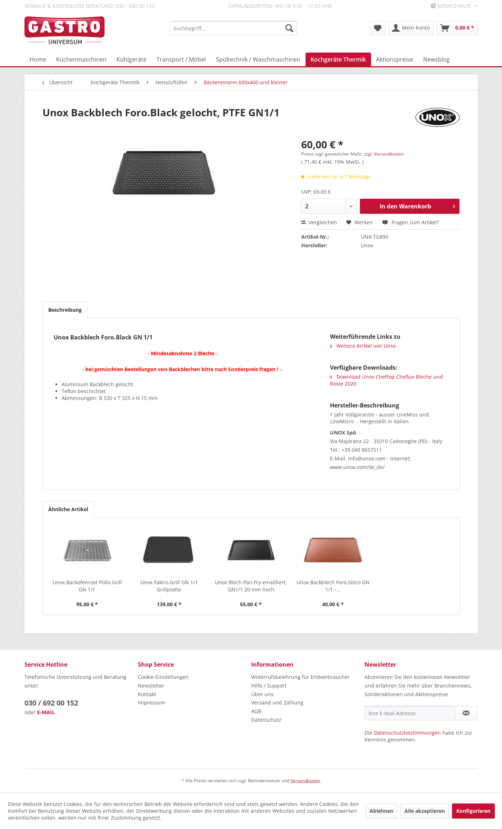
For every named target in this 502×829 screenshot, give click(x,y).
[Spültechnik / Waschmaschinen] (258, 59)
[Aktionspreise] (394, 59)
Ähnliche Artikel (68, 509)
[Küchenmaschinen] (81, 59)
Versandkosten (305, 781)
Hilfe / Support (268, 685)
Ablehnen (381, 810)
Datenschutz (266, 719)
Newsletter (151, 685)
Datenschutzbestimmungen (407, 732)
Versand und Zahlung (277, 702)
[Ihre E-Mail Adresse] (410, 713)
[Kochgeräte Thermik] (338, 59)
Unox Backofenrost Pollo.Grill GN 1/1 (87, 586)
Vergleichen (319, 222)
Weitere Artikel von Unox (363, 345)
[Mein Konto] (411, 28)
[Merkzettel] (377, 28)
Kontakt (147, 694)
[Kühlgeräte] (131, 59)
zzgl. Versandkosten (384, 154)
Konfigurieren (473, 810)
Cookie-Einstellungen (163, 676)
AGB (256, 711)
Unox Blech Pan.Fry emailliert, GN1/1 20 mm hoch (251, 586)
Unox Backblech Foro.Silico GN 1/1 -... (333, 586)
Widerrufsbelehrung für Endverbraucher (300, 676)
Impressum (151, 702)
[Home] (37, 59)
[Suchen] (289, 28)
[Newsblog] (436, 59)
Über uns (262, 694)
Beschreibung (65, 309)
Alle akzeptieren (424, 810)
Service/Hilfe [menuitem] (452, 6)
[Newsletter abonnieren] (466, 713)
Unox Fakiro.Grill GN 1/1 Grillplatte (169, 586)
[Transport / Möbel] (181, 59)
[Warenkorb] (457, 28)
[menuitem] (233, 28)
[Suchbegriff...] (233, 28)
